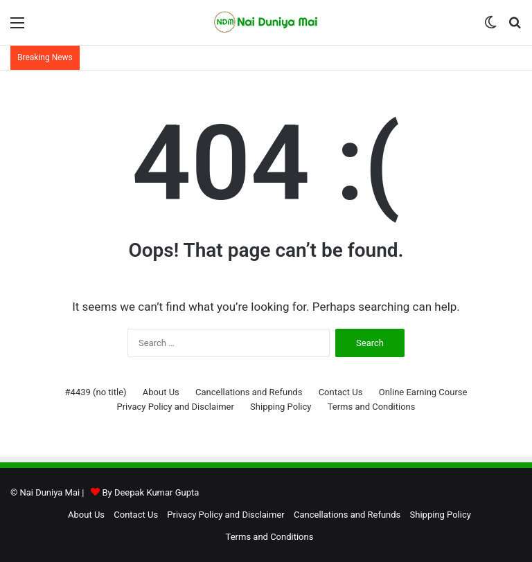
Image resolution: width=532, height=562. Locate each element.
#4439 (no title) (96, 392)
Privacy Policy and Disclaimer (174, 406)
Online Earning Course (423, 392)
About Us (161, 392)
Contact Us (341, 392)
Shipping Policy (280, 406)
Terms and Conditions (372, 406)
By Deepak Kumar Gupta (150, 492)
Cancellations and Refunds (248, 392)
